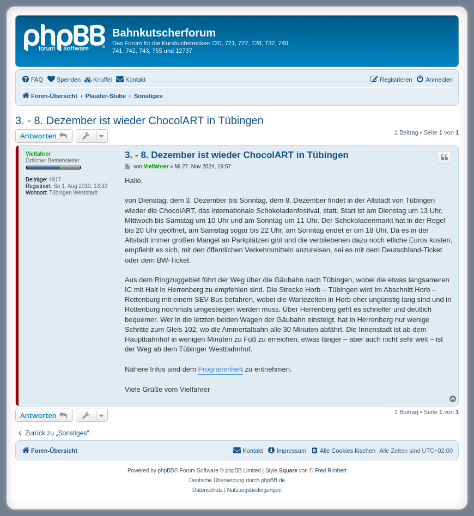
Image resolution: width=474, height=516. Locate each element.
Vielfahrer (38, 154)
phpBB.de (273, 480)
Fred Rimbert (331, 470)
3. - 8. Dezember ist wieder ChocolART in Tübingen (139, 120)
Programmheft (220, 369)
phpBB (166, 470)
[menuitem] (32, 79)
